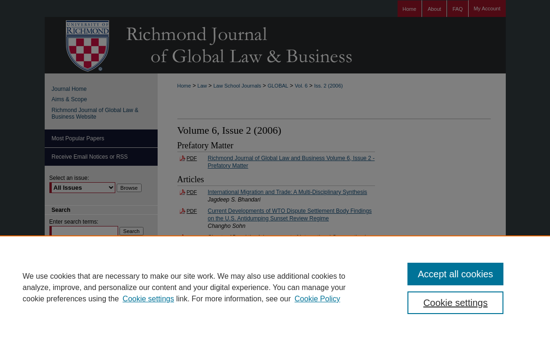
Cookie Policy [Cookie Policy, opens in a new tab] (317, 299)
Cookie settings (148, 299)
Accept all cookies (455, 274)
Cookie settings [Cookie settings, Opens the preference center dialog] (455, 303)
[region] (275, 287)
